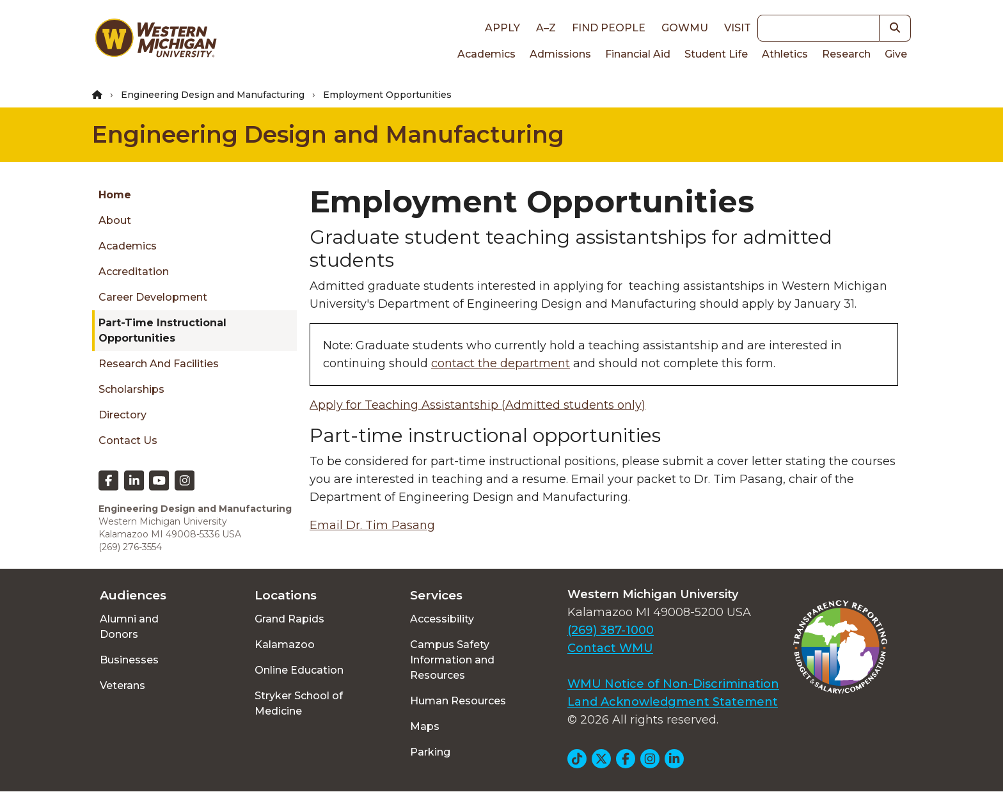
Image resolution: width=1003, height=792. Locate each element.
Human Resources (458, 701)
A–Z (546, 28)
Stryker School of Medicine (299, 703)
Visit (737, 28)
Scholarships (131, 389)
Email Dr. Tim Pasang (372, 525)
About (115, 220)
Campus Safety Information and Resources (452, 659)
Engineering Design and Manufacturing (212, 94)
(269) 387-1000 (610, 630)
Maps (424, 726)
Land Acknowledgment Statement (672, 702)
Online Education (299, 670)
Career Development (153, 297)
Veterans (122, 685)
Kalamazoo (285, 644)
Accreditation (134, 271)
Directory (122, 415)
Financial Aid (637, 54)
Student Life (716, 54)
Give (896, 54)
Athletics (785, 54)
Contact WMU (610, 648)
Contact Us (128, 440)
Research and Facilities (159, 364)
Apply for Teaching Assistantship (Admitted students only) (477, 405)
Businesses (129, 660)
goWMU (684, 28)
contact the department (500, 363)
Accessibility (442, 619)
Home (115, 195)
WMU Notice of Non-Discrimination (673, 684)
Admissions (560, 54)
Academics (486, 54)
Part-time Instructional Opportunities (162, 330)
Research (846, 54)
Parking (430, 752)
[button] (895, 28)
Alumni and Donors (129, 626)
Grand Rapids (289, 619)
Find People (608, 28)
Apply (502, 28)
